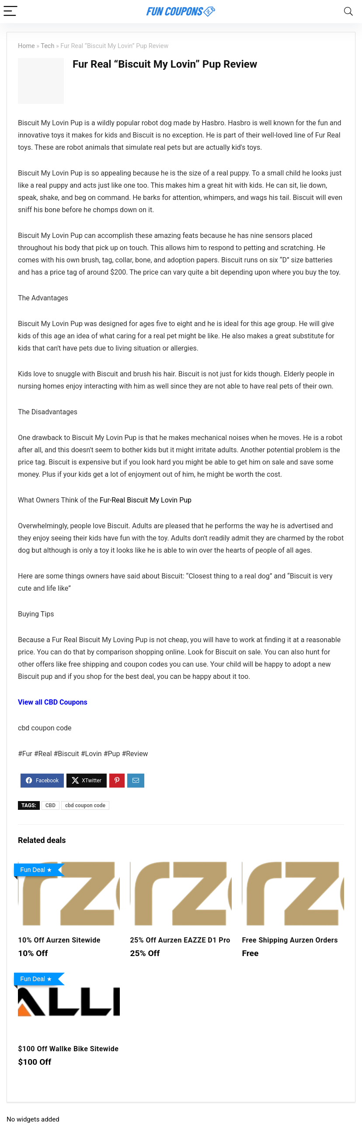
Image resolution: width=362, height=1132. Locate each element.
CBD (50, 805)
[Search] (348, 11)
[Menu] (10, 11)
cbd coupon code (85, 805)
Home (26, 46)
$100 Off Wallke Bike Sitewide (68, 1049)
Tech (47, 46)
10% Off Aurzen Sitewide (59, 940)
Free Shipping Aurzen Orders (290, 940)
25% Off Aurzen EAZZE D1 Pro (180, 940)
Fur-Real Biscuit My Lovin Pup (145, 500)
